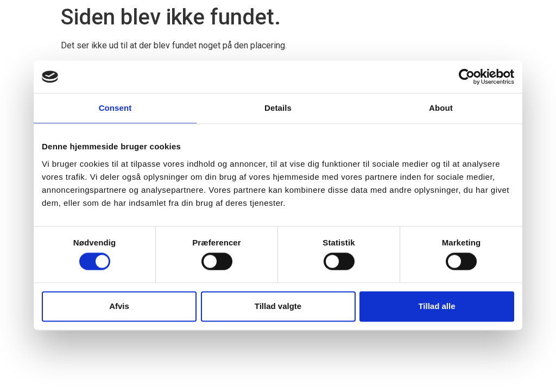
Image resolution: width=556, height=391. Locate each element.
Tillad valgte (278, 306)
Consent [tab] (115, 107)
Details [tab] (278, 107)
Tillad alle (436, 306)
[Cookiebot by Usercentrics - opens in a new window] (466, 76)
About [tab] (441, 107)
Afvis (119, 306)
